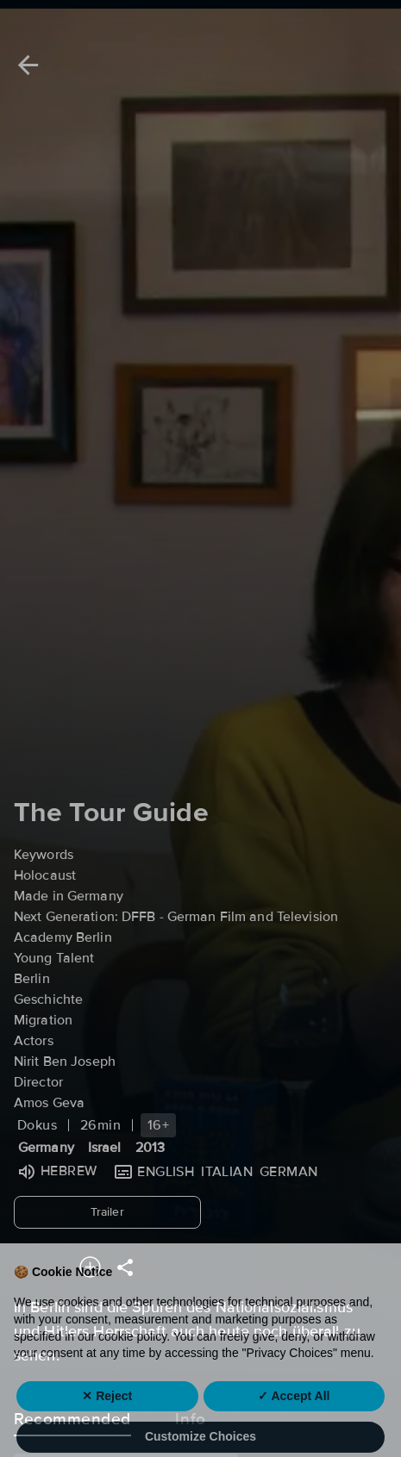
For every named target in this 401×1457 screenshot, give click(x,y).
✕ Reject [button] (107, 1422)
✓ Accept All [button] (293, 1422)
